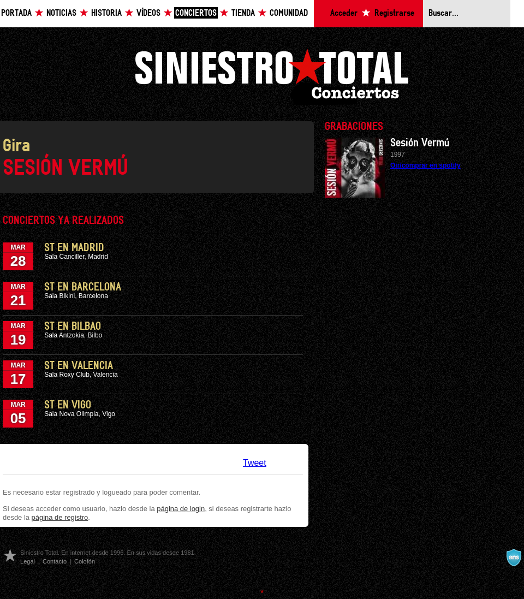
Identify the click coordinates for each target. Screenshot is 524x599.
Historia (106, 13)
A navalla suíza (513, 557)
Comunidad (289, 13)
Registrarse (394, 13)
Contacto (55, 561)
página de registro (60, 517)
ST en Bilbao (72, 326)
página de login (181, 509)
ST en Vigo (67, 405)
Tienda (243, 13)
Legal (27, 561)
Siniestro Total (271, 76)
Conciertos (196, 13)
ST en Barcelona (82, 287)
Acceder (344, 13)
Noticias (61, 13)
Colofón (84, 561)
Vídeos (148, 13)
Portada (16, 13)
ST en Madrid (74, 248)
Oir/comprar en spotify (425, 165)
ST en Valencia (78, 366)
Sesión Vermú (419, 143)
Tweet (254, 462)
